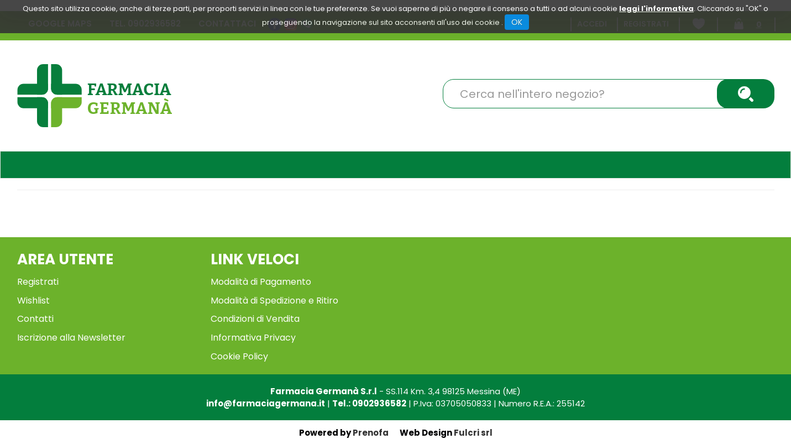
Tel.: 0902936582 (369, 403)
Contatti (35, 318)
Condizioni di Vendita (255, 318)
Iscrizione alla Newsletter (71, 337)
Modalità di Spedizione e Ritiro (274, 300)
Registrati (38, 281)
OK (516, 22)
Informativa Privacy (253, 337)
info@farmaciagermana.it (265, 403)
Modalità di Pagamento (261, 281)
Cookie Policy (239, 356)
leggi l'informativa (656, 8)
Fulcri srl (473, 432)
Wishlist (33, 300)
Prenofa (371, 432)
